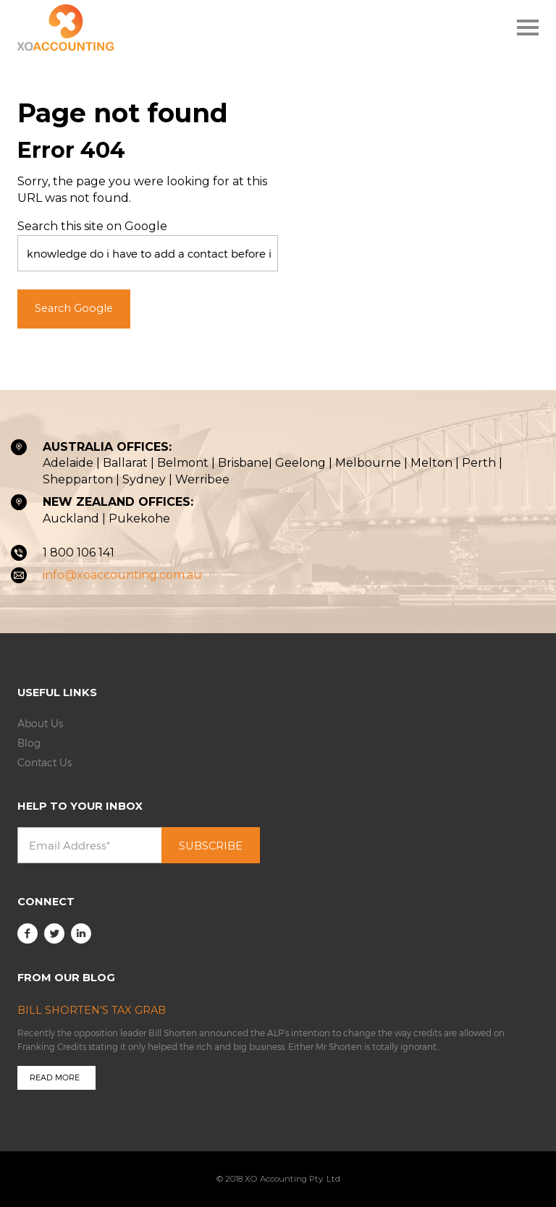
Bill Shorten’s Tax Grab (91, 1010)
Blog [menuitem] (29, 743)
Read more (55, 1077)
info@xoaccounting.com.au (122, 575)
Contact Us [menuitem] (44, 762)
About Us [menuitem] (40, 723)
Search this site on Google (92, 226)
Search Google (74, 308)
